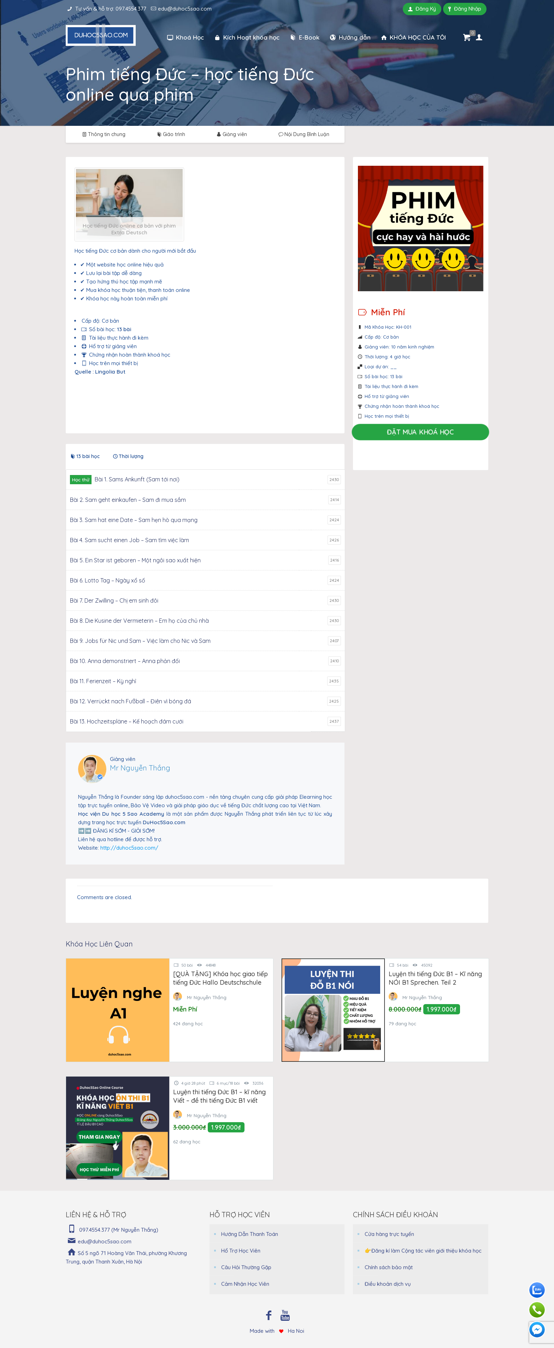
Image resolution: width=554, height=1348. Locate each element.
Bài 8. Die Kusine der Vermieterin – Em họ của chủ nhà (139, 620)
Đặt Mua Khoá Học (420, 432)
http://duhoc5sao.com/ (129, 847)
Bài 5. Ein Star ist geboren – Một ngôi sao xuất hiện (135, 560)
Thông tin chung (103, 134)
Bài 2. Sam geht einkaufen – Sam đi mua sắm (128, 499)
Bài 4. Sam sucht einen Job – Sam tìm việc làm (129, 540)
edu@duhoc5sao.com (185, 8)
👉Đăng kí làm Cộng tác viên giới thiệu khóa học (423, 1250)
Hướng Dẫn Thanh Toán (249, 1234)
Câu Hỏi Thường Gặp (246, 1267)
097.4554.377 (131, 8)
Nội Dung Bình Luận (303, 134)
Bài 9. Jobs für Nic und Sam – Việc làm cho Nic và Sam (140, 640)
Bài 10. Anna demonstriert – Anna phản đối (125, 660)
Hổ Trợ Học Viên (240, 1250)
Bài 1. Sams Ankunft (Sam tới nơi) (137, 479)
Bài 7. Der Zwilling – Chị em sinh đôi (114, 600)
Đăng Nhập (464, 8)
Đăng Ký (422, 8)
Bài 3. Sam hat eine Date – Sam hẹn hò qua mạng (134, 519)
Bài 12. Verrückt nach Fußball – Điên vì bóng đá (130, 701)
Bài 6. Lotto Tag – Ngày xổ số (107, 580)
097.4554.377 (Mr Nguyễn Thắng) (118, 1229)
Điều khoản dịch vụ (388, 1283)
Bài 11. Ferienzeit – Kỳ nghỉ (103, 681)
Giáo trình (170, 134)
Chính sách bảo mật (389, 1267)
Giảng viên (231, 134)
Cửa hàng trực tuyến (389, 1234)
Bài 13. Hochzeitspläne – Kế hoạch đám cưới (126, 721)
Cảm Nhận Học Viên (245, 1283)
